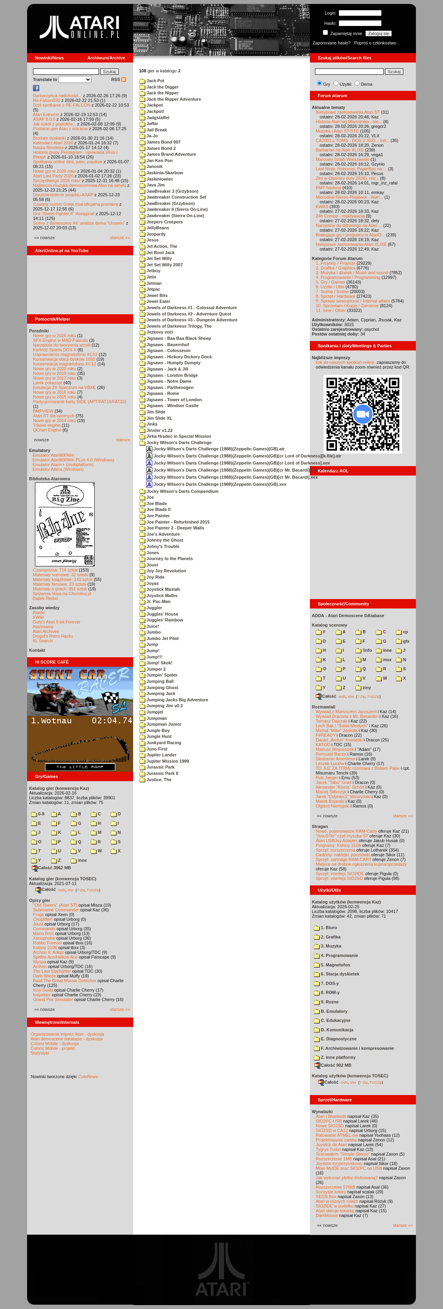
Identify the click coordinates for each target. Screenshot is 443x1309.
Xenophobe (44, 938)
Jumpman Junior (160, 724)
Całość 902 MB (333, 1065)
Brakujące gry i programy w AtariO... (350, 234)
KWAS (322, 206)
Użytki (345, 84)
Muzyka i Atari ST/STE (337, 131)
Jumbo (150, 632)
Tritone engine (46, 425)
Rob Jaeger (327, 777)
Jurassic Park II (158, 773)
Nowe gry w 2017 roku (54, 378)
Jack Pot (151, 80)
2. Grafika (327, 937)
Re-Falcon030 (46, 100)
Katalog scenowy (329, 625)
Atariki (39, 612)
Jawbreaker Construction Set (172, 197)
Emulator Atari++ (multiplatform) (63, 464)
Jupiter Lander (157, 754)
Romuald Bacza (331, 754)
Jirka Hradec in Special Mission (175, 436)
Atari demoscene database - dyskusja (67, 1038)
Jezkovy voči (156, 332)
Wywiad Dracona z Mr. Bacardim (347, 716)
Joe (146, 497)
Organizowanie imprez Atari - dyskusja (67, 1034)
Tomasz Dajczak (331, 721)
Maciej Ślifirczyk (331, 791)
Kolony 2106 (45, 947)
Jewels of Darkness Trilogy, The (175, 326)
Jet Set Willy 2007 (161, 264)
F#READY (326, 735)
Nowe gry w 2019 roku (54, 373)
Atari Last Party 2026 (53, 175)
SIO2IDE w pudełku (334, 1206)
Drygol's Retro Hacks (53, 636)
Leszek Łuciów (330, 763)
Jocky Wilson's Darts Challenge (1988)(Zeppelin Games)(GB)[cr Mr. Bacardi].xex (232, 477)
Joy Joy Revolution (162, 570)
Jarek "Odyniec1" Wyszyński (343, 796)
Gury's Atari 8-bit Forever (57, 621)
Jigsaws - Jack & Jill (163, 369)
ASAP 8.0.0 (44, 119)
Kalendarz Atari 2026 (53, 142)
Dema (366, 84)
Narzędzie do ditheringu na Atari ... (349, 225)
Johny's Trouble (159, 546)
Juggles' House (158, 614)
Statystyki (40, 1053)
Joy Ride (152, 577)
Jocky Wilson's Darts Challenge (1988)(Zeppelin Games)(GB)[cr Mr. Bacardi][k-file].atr (237, 470)
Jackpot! (151, 111)
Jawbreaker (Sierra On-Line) (171, 215)
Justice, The (155, 779)
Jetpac (149, 289)
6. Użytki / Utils (330, 286)
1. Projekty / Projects (335, 263)
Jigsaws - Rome (159, 393)
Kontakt (37, 650)
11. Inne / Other (331, 310)
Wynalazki (322, 1111)
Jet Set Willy (155, 258)
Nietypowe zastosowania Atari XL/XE (351, 244)
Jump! (149, 650)
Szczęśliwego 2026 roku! (57, 180)
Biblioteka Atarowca (49, 478)
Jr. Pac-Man (154, 601)
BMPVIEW (43, 411)
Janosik (151, 166)
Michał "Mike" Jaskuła (336, 730)
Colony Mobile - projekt (53, 1048)
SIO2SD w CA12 (332, 1130)
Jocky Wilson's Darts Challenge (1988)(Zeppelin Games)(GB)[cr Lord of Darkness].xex (238, 463)
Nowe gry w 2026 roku (54, 171)
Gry (326, 84)
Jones (149, 552)
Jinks (148, 424)
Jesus (149, 240)
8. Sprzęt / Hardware (335, 296)
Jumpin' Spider (158, 675)
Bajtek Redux (45, 598)
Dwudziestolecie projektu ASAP (63, 194)
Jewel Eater (154, 301)
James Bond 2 (157, 148)
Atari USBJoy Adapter (336, 840)
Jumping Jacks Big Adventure (173, 699)
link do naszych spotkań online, (345, 362)
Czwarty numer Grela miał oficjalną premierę (75, 204)
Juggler (150, 607)
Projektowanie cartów (336, 1140)
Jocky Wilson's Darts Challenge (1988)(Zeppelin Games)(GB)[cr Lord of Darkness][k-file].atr (243, 456)
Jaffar (148, 123)
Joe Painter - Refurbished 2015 (174, 522)
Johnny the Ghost (161, 540)
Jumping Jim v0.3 (161, 705)
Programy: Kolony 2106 (338, 845)
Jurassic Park (157, 767)
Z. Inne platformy (335, 1057)
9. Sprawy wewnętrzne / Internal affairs (353, 301)
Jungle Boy (154, 730)
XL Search (43, 640)
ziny (363, 687)
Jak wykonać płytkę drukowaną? (347, 1177)
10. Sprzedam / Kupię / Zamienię (347, 305)
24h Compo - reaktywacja (340, 216)
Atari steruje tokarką (335, 1210)
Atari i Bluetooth (331, 1116)
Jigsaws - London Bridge (168, 375)
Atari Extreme (46, 114)
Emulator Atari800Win (53, 455)
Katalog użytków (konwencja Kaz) (346, 902)
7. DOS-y (326, 983)
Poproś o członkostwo (375, 43)
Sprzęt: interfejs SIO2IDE (340, 873)
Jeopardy (152, 234)
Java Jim (152, 185)
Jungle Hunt (155, 736)
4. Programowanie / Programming (348, 277)
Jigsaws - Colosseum (164, 350)
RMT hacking (328, 187)
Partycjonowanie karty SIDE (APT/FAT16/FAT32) (79, 401)
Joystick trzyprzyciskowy (339, 1163)
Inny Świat (43, 990)
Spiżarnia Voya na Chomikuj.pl (62, 593)
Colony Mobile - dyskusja (55, 1043)
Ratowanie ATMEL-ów (337, 1135)
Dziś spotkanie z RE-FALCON (61, 105)
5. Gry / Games (330, 282)
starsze (123, 439)
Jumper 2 (152, 669)
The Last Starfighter (52, 971)
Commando (44, 928)
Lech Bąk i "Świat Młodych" (342, 725)
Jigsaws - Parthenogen (166, 387)
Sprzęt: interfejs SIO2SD (339, 878)
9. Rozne (326, 1001)
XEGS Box (326, 1196)
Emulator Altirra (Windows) (58, 469)
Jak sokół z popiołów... (54, 124)
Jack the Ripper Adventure (170, 99)
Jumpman (153, 718)
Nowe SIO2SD (330, 1125)
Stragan (320, 826)
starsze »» (120, 237)
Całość (45, 889)
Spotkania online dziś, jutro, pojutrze (68, 161)
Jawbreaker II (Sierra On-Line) (173, 209)
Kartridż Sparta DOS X (55, 349)
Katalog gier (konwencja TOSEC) (62, 878)
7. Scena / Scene (332, 291)
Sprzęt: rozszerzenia (335, 850)
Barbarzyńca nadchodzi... (57, 95)
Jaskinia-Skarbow (161, 172)
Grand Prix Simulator (53, 999)
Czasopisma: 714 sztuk (55, 570)
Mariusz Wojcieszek (335, 749)
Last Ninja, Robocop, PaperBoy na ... (351, 168)
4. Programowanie (336, 955)
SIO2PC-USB (329, 1121)
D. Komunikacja (333, 1029)
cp (402, 631)
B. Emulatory (331, 1011)
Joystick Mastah (159, 589)
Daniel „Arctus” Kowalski (339, 739)
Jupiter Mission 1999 (164, 761)
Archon (40, 966)
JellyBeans (154, 227)
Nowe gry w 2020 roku (54, 368)
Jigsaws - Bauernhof (164, 344)
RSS (118, 79)
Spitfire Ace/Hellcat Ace (55, 957)
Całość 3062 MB (51, 867)
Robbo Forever (47, 942)
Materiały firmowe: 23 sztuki (59, 584)
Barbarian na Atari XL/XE (340, 149)
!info (363, 650)
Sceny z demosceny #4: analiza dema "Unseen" (79, 223)
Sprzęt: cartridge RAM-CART (343, 859)
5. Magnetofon (332, 964)
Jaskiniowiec (156, 179)
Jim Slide (152, 411)
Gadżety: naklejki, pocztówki (343, 854)
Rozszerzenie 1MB (334, 1158)
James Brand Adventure (167, 154)
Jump (148, 644)
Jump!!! (150, 656)
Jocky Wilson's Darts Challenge (175, 442)
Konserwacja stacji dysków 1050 (64, 359)
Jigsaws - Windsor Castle (169, 405)
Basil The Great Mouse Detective (64, 980)
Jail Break (153, 129)
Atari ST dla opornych (54, 415)
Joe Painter (154, 515)
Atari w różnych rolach (337, 1201)
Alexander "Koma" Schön (340, 787)
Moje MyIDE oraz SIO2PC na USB (349, 1168)
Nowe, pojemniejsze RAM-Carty (346, 831)
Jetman (150, 283)
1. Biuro (325, 927)
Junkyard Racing (160, 742)
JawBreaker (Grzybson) (167, 203)
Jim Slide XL (155, 418)
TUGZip (93, 890)
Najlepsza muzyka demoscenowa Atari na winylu (79, 185)
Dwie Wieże (44, 975)
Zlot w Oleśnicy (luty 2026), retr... (347, 178)
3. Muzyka (327, 946)
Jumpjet (151, 712)
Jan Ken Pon (156, 160)
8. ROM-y (327, 992)
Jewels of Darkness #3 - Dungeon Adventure (188, 319)
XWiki (38, 617)
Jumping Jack (157, 693)
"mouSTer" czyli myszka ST (342, 835)
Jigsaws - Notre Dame (165, 381)
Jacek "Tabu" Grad (333, 782)
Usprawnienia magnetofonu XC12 (65, 354)
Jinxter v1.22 (156, 430)
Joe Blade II (154, 509)
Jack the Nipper (159, 92)
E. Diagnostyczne (335, 1038)
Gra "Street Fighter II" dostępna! (63, 213)
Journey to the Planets (166, 558)
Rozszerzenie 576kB (335, 1187)
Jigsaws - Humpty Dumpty (170, 362)
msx (384, 659)
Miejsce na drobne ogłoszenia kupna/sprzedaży (361, 864)
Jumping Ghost (158, 687)
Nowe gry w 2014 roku (54, 420)
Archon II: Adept (49, 952)
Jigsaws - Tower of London (170, 399)
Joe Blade (153, 503)
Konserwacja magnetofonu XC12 (64, 363)
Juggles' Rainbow (161, 620)
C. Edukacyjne (332, 1020)
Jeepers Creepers (161, 221)
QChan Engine (47, 430)
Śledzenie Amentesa (335, 758)
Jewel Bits (153, 295)
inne (79, 860)
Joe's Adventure (159, 534)
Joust (38, 924)
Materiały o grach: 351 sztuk (60, 588)
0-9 (37, 813)
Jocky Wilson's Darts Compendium (179, 491)
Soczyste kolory (331, 1191)
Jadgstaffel (154, 117)
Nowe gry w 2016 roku (54, 392)
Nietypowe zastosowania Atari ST (348, 112)
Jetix (147, 277)
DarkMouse (327, 1215)
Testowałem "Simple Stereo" (343, 1154)
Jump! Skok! (155, 662)
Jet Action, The (158, 246)
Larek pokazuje (47, 382)
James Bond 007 (160, 142)
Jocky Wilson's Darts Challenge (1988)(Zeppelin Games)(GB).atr (215, 448)
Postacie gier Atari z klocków (60, 128)
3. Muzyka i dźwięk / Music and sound (352, 272)
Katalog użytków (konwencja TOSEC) (350, 1075)
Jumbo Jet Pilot (159, 638)
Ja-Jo (148, 135)
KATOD (323, 744)
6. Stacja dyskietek (336, 974)
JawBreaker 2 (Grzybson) (168, 191)
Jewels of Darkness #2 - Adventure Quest (185, 314)
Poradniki (39, 330)
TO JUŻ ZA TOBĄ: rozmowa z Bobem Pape (357, 768)
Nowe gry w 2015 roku (54, 397)
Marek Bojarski (330, 801)
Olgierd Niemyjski (333, 806)
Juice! (149, 626)
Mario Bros (43, 933)
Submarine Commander (56, 909)
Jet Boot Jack (157, 252)
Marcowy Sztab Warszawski (343, 159)
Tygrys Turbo (328, 1149)
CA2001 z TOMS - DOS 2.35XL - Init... (352, 140)
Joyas (149, 583)
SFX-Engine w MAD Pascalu (60, 340)
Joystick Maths (158, 595)
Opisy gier (39, 900)
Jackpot (151, 105)
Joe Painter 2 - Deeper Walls (171, 527)
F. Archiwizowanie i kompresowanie (354, 1048)
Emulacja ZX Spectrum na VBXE (64, 387)
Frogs (38, 914)
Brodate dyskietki (49, 138)
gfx (403, 641)
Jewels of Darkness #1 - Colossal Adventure (188, 307)
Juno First (153, 749)
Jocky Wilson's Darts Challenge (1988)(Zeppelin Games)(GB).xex (216, 484)
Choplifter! (43, 919)
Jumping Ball (156, 681)
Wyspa (39, 961)
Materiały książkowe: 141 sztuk (63, 579)
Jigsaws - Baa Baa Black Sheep (175, 338)
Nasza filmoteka (48, 147)
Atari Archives (46, 631)
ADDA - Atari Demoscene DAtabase (348, 615)
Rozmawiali (323, 706)
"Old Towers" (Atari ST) (55, 905)
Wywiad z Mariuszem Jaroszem (346, 711)
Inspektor (42, 994)
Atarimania (43, 626)
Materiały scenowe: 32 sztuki (60, 574)
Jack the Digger (159, 87)
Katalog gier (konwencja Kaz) (59, 788)
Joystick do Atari (331, 1144)
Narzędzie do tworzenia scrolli (61, 345)
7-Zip (81, 890)
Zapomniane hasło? (332, 43)
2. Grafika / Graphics (335, 267)
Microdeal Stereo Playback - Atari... (349, 197)
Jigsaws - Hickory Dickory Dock (175, 356)
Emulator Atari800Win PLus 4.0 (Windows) (73, 459)
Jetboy (150, 270)
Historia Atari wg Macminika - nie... (349, 121)
